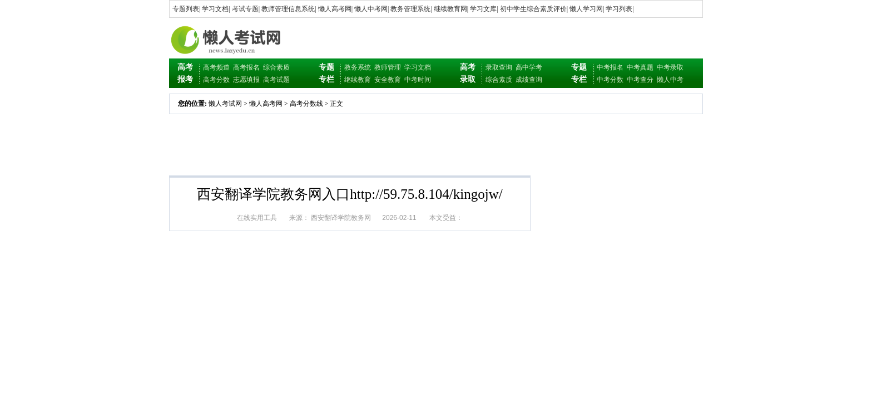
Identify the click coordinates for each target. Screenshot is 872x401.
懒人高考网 (334, 9)
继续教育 (357, 80)
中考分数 (610, 80)
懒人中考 (670, 80)
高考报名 (246, 67)
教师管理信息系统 (288, 9)
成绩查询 (529, 80)
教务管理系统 (410, 9)
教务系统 (357, 67)
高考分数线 (306, 103)
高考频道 (216, 67)
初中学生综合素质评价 (533, 9)
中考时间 (417, 80)
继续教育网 (450, 9)
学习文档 (215, 9)
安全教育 (387, 80)
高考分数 (216, 80)
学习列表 (619, 9)
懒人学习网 (586, 9)
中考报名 (610, 67)
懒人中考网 (371, 9)
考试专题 (245, 9)
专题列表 (185, 9)
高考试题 (276, 80)
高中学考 (529, 67)
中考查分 (640, 80)
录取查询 (498, 67)
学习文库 (483, 9)
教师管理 (387, 67)
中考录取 (670, 67)
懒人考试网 (225, 103)
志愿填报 (246, 80)
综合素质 (276, 67)
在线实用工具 (257, 218)
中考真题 (640, 67)
